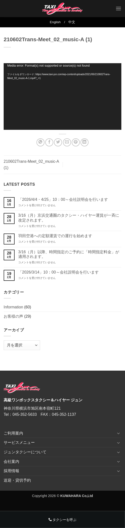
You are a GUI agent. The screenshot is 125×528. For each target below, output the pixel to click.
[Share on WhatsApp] (40, 142)
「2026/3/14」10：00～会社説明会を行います (58, 272)
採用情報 (11, 471)
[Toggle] (118, 433)
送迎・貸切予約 (17, 480)
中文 (71, 22)
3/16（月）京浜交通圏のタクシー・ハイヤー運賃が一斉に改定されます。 (68, 217)
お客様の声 (13, 316)
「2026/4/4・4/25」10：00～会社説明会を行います (63, 199)
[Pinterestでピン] (76, 142)
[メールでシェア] (67, 142)
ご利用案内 (13, 433)
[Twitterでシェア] (58, 142)
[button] (118, 8)
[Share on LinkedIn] (84, 142)
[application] (62, 96)
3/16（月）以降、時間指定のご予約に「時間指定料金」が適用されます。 (68, 254)
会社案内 (11, 461)
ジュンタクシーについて (25, 452)
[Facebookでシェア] (49, 142)
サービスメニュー (19, 442)
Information (13, 307)
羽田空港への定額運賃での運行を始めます (55, 236)
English (55, 22)
